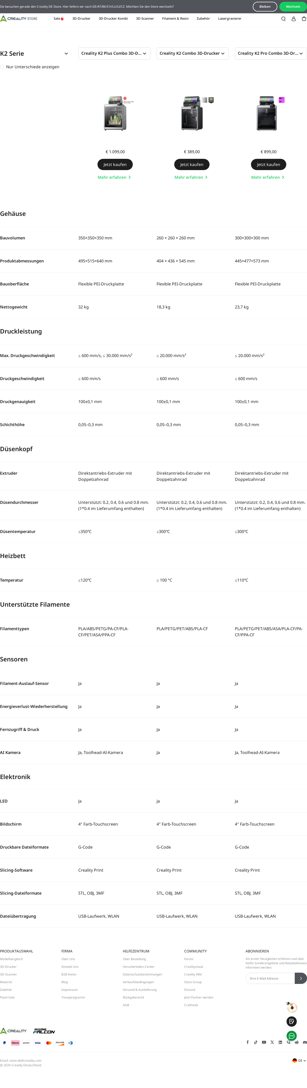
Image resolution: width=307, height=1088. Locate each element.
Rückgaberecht (133, 997)
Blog (64, 982)
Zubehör (203, 18)
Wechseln (293, 6)
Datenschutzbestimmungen (142, 974)
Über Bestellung (134, 959)
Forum (188, 959)
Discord (189, 989)
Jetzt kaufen (115, 164)
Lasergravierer (230, 18)
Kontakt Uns (70, 966)
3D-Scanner (145, 18)
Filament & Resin (175, 18)
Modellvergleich (11, 959)
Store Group (193, 982)
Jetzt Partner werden (198, 997)
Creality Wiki (193, 974)
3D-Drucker (81, 18)
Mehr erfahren (115, 177)
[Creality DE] (18, 19)
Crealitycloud (193, 966)
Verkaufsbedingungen (138, 982)
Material (6, 982)
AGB (126, 1005)
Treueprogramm (73, 997)
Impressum (69, 989)
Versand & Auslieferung (140, 989)
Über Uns (68, 959)
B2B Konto (68, 974)
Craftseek (191, 1005)
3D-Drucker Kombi (113, 18)
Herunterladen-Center (139, 966)
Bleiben (265, 6)
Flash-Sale (7, 997)
